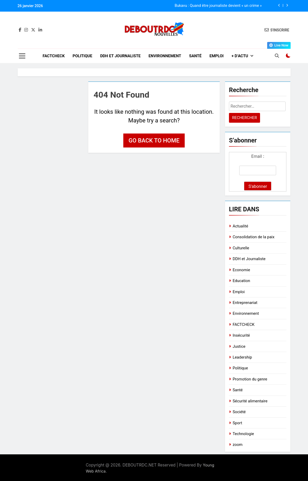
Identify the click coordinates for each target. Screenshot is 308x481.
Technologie (243, 433)
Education (241, 280)
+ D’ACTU (240, 56)
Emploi (216, 56)
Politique (82, 56)
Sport (237, 423)
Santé (195, 56)
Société (239, 411)
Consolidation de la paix (254, 237)
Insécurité (241, 335)
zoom (237, 444)
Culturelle (241, 248)
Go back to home (154, 140)
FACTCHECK (54, 56)
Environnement (165, 56)
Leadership (242, 357)
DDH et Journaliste (120, 56)
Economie (241, 270)
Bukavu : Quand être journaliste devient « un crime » (218, 6)
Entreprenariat (245, 302)
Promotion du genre (250, 379)
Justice (239, 346)
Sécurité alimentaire (250, 401)
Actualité (240, 226)
